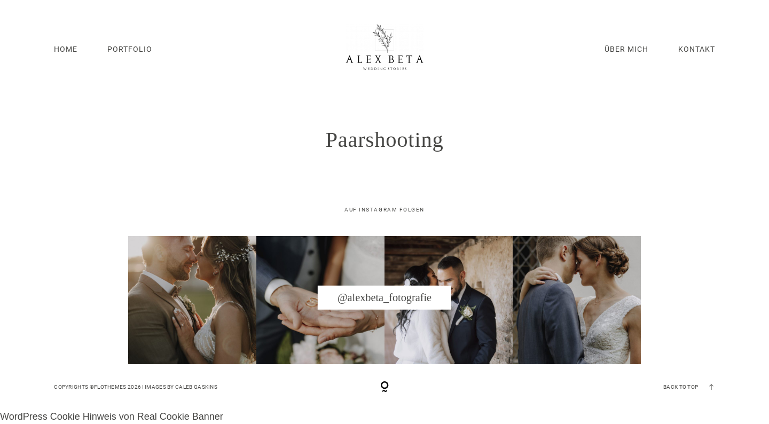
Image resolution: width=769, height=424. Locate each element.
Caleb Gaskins (196, 387)
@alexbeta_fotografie (384, 297)
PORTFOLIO (129, 49)
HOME (65, 49)
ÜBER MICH (626, 49)
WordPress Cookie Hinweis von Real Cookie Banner (111, 416)
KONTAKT (696, 49)
